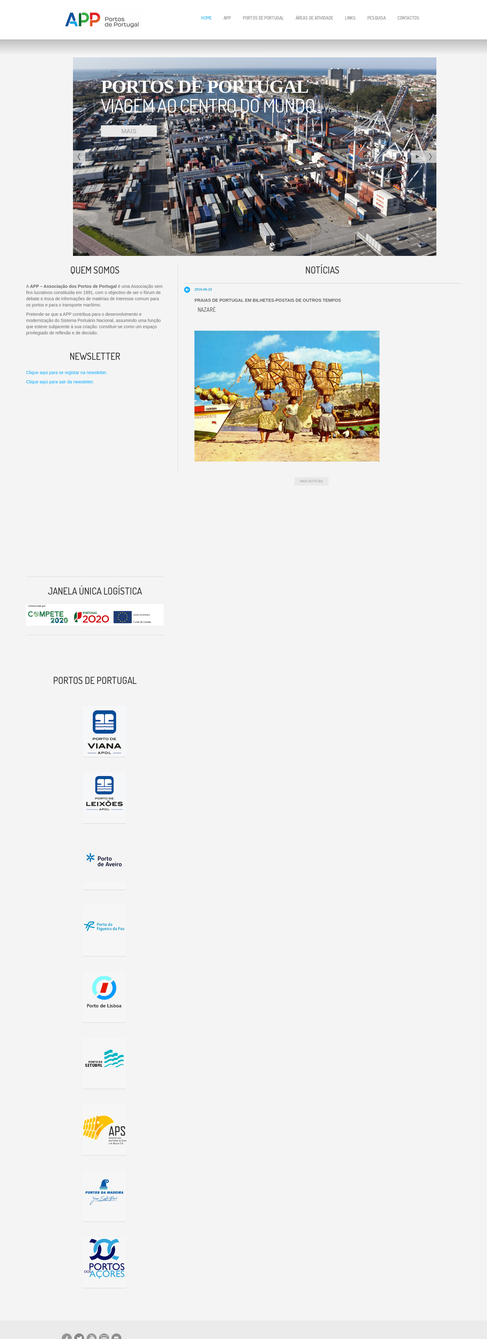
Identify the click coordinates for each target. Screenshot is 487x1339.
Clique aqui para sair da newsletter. (60, 381)
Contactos (408, 18)
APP (227, 18)
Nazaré (207, 309)
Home (206, 18)
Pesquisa (376, 18)
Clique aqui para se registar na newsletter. (66, 372)
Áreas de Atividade (314, 18)
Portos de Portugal (263, 18)
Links (350, 18)
